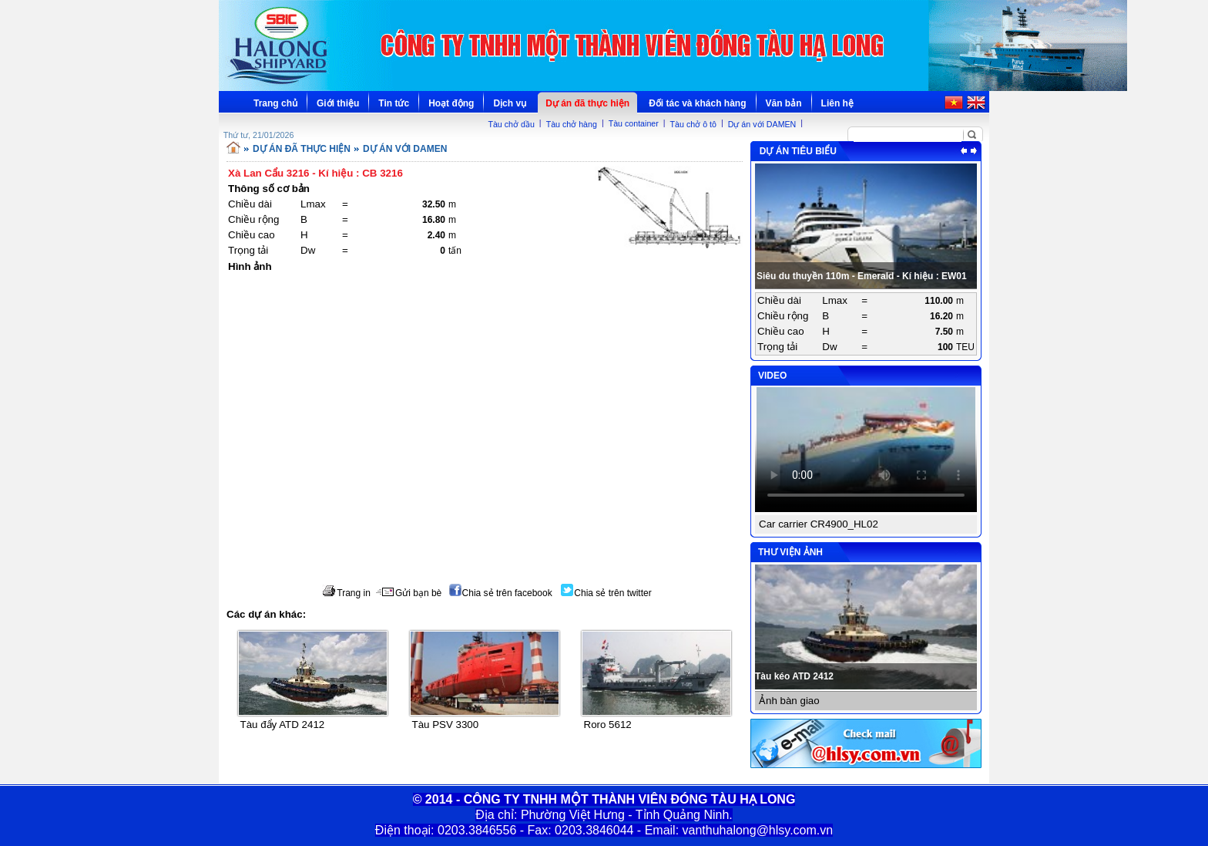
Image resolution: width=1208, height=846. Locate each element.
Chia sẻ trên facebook (500, 593)
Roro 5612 (608, 724)
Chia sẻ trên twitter (606, 593)
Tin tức (393, 103)
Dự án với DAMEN (762, 124)
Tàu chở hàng (571, 124)
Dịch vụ (509, 103)
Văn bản (784, 103)
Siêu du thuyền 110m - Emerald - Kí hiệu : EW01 (862, 276)
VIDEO (772, 375)
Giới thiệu (338, 103)
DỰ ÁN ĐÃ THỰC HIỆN (302, 148)
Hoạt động (451, 103)
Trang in (346, 593)
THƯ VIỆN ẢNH (790, 552)
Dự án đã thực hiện (587, 103)
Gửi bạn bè (408, 593)
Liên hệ (837, 103)
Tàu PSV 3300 (445, 724)
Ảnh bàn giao (789, 700)
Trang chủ (275, 103)
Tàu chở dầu (511, 124)
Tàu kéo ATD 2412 (794, 676)
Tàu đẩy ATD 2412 (282, 724)
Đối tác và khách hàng (697, 103)
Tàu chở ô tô (693, 124)
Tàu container (634, 123)
